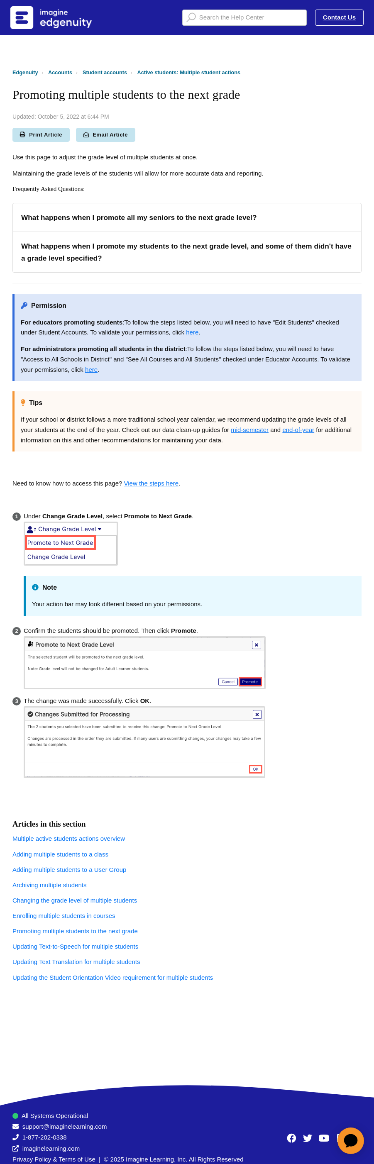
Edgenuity (25, 72)
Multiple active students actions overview (68, 838)
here (192, 332)
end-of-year (298, 429)
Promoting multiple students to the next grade (75, 931)
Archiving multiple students (49, 884)
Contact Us (339, 17)
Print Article (41, 135)
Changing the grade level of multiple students (74, 900)
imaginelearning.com (51, 1148)
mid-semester (250, 429)
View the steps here (151, 483)
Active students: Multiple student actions (188, 72)
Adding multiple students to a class (60, 854)
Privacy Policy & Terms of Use (53, 1159)
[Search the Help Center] (244, 18)
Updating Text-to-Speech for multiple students (75, 946)
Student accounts (105, 72)
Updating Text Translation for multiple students (76, 961)
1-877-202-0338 (44, 1137)
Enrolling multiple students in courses (63, 915)
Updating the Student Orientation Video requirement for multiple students (112, 977)
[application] (351, 1141)
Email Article (105, 135)
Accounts (60, 72)
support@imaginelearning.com (64, 1126)
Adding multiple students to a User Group (69, 869)
